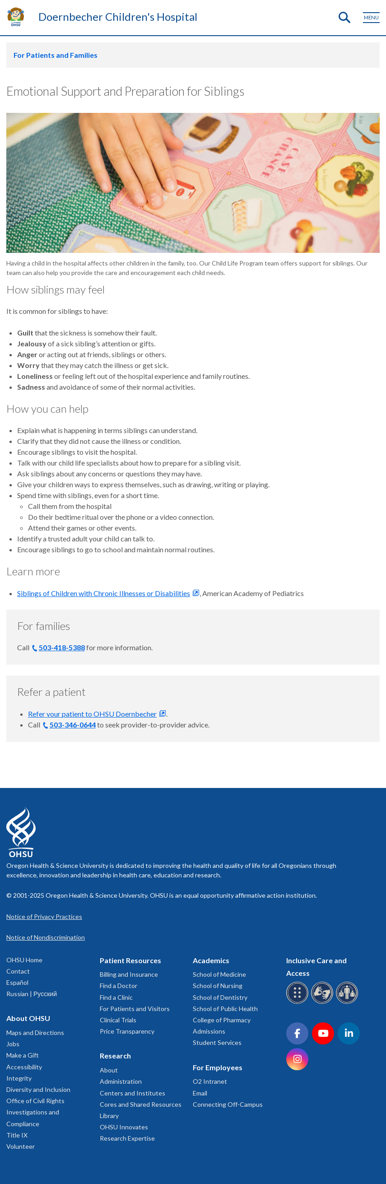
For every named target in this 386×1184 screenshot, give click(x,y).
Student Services (217, 1042)
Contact (18, 971)
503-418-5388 (62, 647)
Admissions (209, 1031)
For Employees (217, 1067)
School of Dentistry (220, 997)
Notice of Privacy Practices (44, 916)
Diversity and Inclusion (38, 1089)
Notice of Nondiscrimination (45, 937)
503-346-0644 (73, 724)
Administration (121, 1081)
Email (200, 1093)
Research (115, 1055)
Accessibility (24, 1067)
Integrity (19, 1078)
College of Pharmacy (222, 1020)
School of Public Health (225, 1008)
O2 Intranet (210, 1081)
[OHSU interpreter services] (348, 1002)
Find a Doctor (118, 985)
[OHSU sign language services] (323, 1002)
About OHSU (28, 1018)
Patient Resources (130, 960)
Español (17, 982)
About (109, 1070)
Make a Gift (22, 1055)
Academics (211, 960)
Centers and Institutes (132, 1093)
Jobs (12, 1044)
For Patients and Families (56, 55)
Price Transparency (127, 1031)
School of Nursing (217, 985)
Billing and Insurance (129, 974)
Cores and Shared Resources (140, 1104)
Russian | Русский (31, 994)
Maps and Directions (35, 1032)
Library (109, 1115)
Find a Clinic (116, 997)
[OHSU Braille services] (298, 1002)
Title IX (17, 1135)
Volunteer (20, 1146)
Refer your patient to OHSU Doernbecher (92, 713)
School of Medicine (219, 974)
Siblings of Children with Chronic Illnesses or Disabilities (103, 593)
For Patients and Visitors (135, 1008)
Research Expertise (127, 1138)
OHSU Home (24, 960)
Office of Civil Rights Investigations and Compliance (35, 1112)
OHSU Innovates (124, 1127)
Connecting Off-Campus (228, 1104)
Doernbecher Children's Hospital (117, 16)
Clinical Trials (118, 1020)
